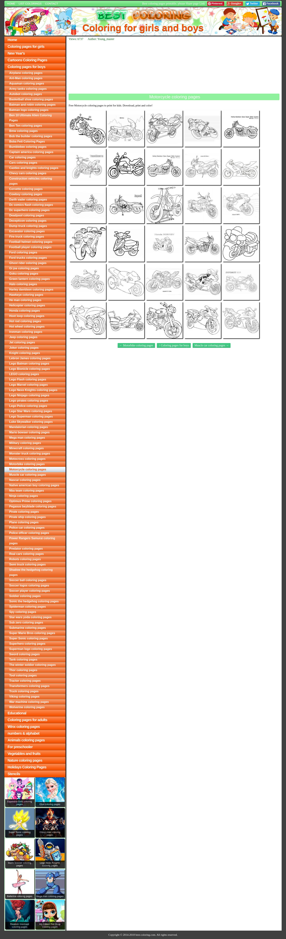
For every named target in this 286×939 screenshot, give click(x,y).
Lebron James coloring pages (30, 358)
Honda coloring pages (24, 310)
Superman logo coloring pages (30, 649)
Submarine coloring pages (27, 627)
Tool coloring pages (23, 675)
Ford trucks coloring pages (28, 257)
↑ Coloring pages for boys (174, 345)
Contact (51, 3)
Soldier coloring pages (25, 596)
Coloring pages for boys (26, 67)
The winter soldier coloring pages (32, 664)
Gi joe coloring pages (24, 268)
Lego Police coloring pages (28, 405)
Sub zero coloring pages (26, 622)
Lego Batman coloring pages (29, 363)
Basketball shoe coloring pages (31, 99)
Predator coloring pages (26, 548)
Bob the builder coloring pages (30, 136)
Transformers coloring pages (29, 686)
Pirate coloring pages (24, 511)
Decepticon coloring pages (28, 220)
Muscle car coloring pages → (211, 345)
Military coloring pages (25, 443)
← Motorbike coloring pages (136, 345)
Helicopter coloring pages (27, 305)
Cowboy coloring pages (25, 194)
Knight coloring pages (24, 353)
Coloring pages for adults (27, 720)
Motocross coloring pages (27, 458)
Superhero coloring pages (27, 643)
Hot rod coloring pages (25, 321)
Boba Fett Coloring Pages (27, 141)
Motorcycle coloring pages (27, 469)
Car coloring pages (22, 157)
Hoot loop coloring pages (27, 316)
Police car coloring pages (27, 527)
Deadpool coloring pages (26, 215)
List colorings (30, 3)
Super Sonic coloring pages (28, 638)
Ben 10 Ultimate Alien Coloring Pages (30, 118)
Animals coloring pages (26, 740)
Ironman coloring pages (25, 331)
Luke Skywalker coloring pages (31, 421)
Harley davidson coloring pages (31, 289)
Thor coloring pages (23, 670)
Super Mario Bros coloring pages (32, 633)
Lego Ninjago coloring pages (29, 395)
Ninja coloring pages (23, 495)
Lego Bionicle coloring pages (29, 368)
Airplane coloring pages (25, 72)
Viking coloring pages (24, 696)
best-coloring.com (145, 934)
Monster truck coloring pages (29, 453)
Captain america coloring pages (31, 152)
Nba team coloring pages (26, 490)
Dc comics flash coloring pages (31, 204)
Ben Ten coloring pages (25, 125)
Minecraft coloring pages (26, 448)
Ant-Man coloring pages (25, 78)
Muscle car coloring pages (27, 474)
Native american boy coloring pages (34, 485)
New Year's (16, 53)
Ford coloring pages (23, 252)
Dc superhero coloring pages (29, 210)
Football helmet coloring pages (30, 241)
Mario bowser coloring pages (29, 432)
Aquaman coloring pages (26, 83)
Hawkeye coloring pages (26, 294)
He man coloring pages (25, 300)
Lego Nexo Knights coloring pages (33, 390)
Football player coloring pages (30, 247)
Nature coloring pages (25, 760)
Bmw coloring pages (23, 130)
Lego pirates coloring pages (28, 400)
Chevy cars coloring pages (28, 173)
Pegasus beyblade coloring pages (32, 506)
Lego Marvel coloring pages (28, 384)
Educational (17, 713)
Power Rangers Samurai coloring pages (32, 541)
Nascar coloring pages (25, 480)
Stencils (14, 774)
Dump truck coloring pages (28, 226)
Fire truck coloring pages (26, 236)
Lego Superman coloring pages (31, 416)
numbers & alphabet (23, 733)
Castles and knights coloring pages (33, 168)
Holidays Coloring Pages (27, 767)
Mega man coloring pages (27, 437)
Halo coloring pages (23, 284)
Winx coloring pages (24, 727)
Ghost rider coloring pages (28, 263)
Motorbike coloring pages (27, 464)
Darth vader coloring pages (28, 199)
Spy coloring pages (22, 611)
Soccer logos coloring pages (29, 585)
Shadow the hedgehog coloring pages (31, 572)
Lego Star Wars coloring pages (30, 411)
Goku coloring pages (23, 273)
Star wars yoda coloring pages (30, 617)
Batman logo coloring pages (29, 109)
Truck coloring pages (24, 691)
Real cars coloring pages (26, 553)
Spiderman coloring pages (27, 606)
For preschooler (20, 747)
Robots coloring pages (25, 559)
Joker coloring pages (24, 347)
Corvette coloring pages (26, 189)
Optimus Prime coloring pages (30, 501)
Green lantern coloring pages (29, 278)
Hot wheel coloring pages (27, 326)
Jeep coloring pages (23, 337)
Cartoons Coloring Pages (27, 60)
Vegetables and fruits (24, 754)
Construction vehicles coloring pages (30, 181)
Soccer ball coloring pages (28, 580)
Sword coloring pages (24, 654)
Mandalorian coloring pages (28, 427)
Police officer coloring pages (29, 532)
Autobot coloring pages (25, 94)
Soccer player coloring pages (29, 590)
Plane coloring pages (24, 522)
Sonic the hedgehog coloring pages (34, 601)
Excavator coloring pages (27, 231)
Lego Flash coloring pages (27, 379)
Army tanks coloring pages (28, 88)
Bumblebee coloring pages (28, 146)
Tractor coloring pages (25, 680)
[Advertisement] (174, 67)
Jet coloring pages (22, 342)
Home (11, 3)
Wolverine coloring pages (27, 707)
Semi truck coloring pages (27, 564)
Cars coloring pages (23, 162)
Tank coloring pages (23, 659)
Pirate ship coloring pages (27, 517)
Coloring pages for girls (26, 47)
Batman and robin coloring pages (32, 104)
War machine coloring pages (29, 701)
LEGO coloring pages (24, 374)
